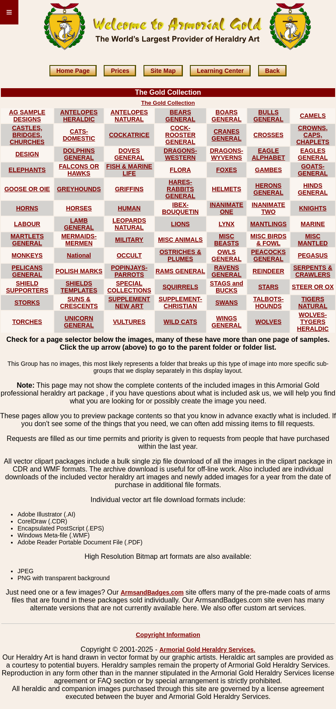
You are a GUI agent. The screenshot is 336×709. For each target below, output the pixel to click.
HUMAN (129, 208)
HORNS (27, 208)
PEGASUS (313, 255)
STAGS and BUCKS (226, 287)
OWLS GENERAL (227, 255)
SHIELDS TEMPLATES (79, 287)
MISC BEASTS (226, 240)
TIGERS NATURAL (313, 303)
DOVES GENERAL (129, 154)
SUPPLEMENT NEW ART (129, 303)
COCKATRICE (129, 134)
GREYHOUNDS (79, 189)
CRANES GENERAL (227, 135)
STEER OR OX (313, 286)
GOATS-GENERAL (313, 170)
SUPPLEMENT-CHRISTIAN (180, 303)
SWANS (226, 302)
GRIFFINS (129, 189)
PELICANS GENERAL (27, 271)
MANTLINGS (268, 223)
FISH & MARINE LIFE (129, 170)
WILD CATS (180, 321)
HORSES (79, 208)
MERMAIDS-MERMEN (79, 240)
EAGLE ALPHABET (268, 154)
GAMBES (268, 169)
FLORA (180, 169)
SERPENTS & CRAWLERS (312, 271)
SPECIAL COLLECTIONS (129, 287)
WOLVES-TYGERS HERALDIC (313, 321)
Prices (120, 70)
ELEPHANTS (27, 169)
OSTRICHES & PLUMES (180, 255)
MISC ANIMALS (180, 239)
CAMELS (313, 115)
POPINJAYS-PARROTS (129, 271)
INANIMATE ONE (226, 208)
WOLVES (269, 321)
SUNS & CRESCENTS (79, 303)
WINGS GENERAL (227, 322)
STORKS (27, 302)
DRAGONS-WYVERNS (226, 154)
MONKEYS (27, 255)
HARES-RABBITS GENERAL (180, 189)
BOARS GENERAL (227, 116)
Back (272, 70)
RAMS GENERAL (180, 271)
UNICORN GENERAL (79, 322)
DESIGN (27, 154)
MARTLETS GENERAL (27, 240)
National (79, 255)
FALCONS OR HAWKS (79, 170)
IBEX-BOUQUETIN (180, 208)
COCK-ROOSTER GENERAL (180, 134)
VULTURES (129, 321)
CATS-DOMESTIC (79, 135)
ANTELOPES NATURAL (129, 116)
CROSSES (268, 134)
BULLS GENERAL (268, 116)
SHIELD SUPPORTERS (27, 287)
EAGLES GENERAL (313, 154)
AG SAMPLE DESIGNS (27, 116)
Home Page (73, 70)
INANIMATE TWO (268, 208)
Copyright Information (168, 634)
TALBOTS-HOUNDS (268, 303)
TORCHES (27, 321)
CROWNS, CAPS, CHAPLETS (312, 134)
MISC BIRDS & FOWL (268, 240)
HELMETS (226, 189)
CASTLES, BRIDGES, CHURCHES (27, 134)
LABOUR (27, 223)
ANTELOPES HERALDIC (79, 116)
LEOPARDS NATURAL (129, 224)
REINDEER (268, 271)
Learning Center (220, 70)
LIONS (180, 223)
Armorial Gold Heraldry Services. (207, 649)
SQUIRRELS (180, 286)
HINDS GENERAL (313, 189)
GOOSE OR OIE (27, 189)
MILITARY (129, 239)
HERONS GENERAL (268, 189)
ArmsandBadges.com (152, 592)
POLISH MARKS (79, 271)
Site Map (163, 70)
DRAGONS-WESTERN (180, 154)
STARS (268, 286)
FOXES (226, 169)
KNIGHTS (312, 208)
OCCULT (129, 255)
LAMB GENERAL (79, 224)
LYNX (226, 223)
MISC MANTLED (313, 240)
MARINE (313, 223)
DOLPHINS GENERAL (78, 154)
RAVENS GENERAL (227, 271)
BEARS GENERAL (180, 116)
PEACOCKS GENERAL (268, 255)
